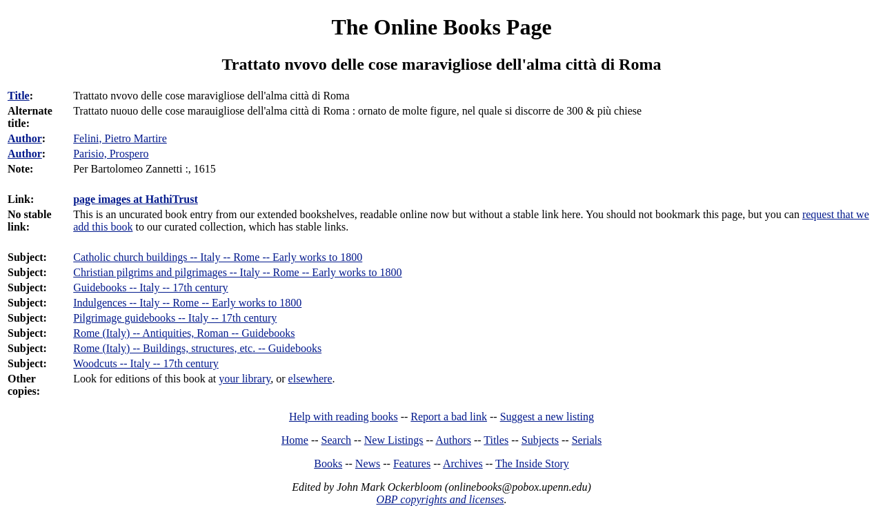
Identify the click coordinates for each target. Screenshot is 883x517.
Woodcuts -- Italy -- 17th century (146, 363)
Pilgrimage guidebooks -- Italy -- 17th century (175, 318)
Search (336, 440)
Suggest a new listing (547, 416)
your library (244, 378)
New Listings (394, 440)
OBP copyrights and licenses (440, 499)
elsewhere (310, 378)
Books (328, 463)
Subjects (540, 440)
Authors (453, 440)
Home (294, 440)
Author (25, 138)
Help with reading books (343, 416)
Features (411, 463)
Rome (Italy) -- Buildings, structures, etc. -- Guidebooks (197, 348)
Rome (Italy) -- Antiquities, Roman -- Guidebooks (184, 333)
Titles (496, 440)
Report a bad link (448, 416)
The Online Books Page (441, 26)
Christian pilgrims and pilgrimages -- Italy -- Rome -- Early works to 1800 (237, 272)
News (367, 463)
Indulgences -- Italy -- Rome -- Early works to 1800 (187, 303)
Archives (463, 463)
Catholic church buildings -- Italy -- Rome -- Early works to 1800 (217, 257)
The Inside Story (532, 463)
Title (19, 95)
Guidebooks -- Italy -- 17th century (150, 287)
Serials (587, 440)
